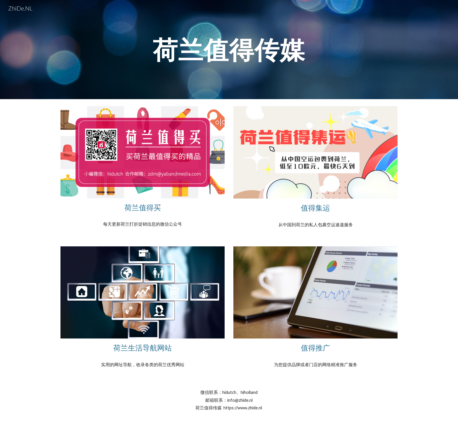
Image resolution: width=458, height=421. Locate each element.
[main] (229, 49)
